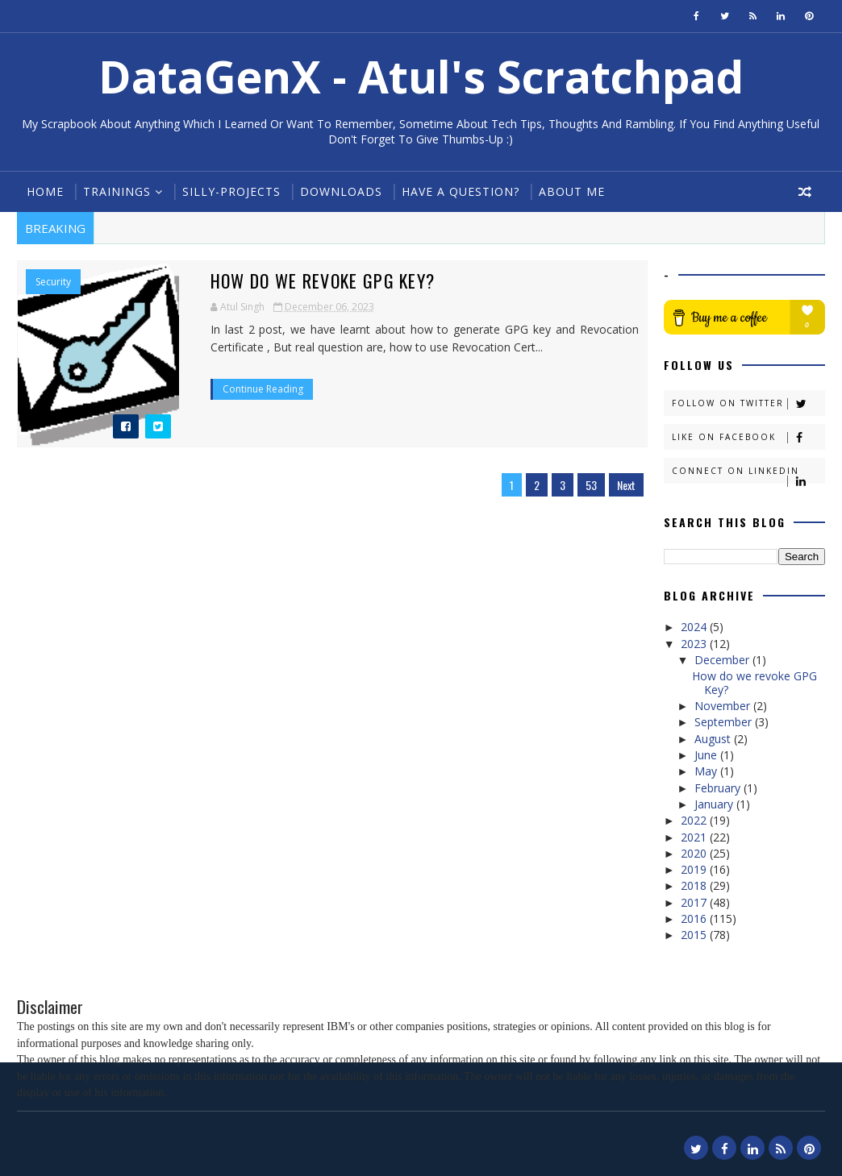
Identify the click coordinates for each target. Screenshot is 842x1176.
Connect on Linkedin (748, 474)
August (714, 738)
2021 (695, 837)
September (724, 721)
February (719, 788)
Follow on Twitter (748, 403)
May (707, 771)
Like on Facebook (748, 437)
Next (626, 484)
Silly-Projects (231, 191)
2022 (695, 820)
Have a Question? (460, 191)
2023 (695, 643)
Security (53, 282)
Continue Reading (263, 389)
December (723, 659)
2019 (695, 869)
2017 (695, 902)
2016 (695, 918)
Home (45, 191)
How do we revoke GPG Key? (323, 280)
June (707, 755)
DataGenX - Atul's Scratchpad (421, 76)
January (715, 804)
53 (591, 484)
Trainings (117, 191)
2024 (695, 626)
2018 (695, 885)
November (723, 705)
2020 (695, 853)
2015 (695, 934)
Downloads (341, 191)
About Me (572, 191)
